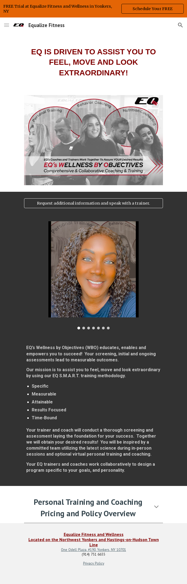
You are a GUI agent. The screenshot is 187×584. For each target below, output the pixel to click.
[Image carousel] (93, 275)
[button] (6, 25)
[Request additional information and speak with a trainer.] (93, 203)
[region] (93, 8)
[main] (93, 60)
